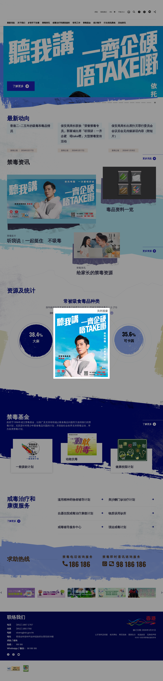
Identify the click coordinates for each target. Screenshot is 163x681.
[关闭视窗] (102, 312)
